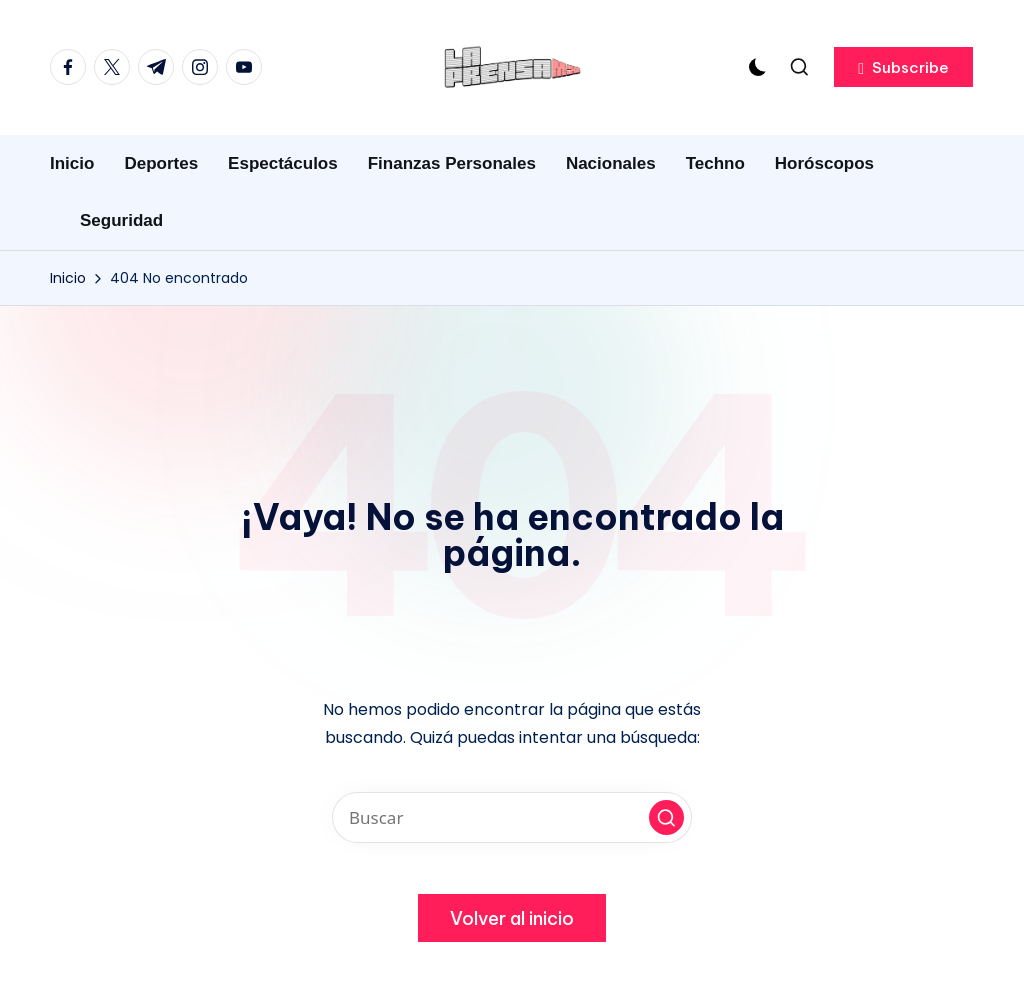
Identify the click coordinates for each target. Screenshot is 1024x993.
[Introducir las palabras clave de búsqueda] (512, 817)
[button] (903, 67)
